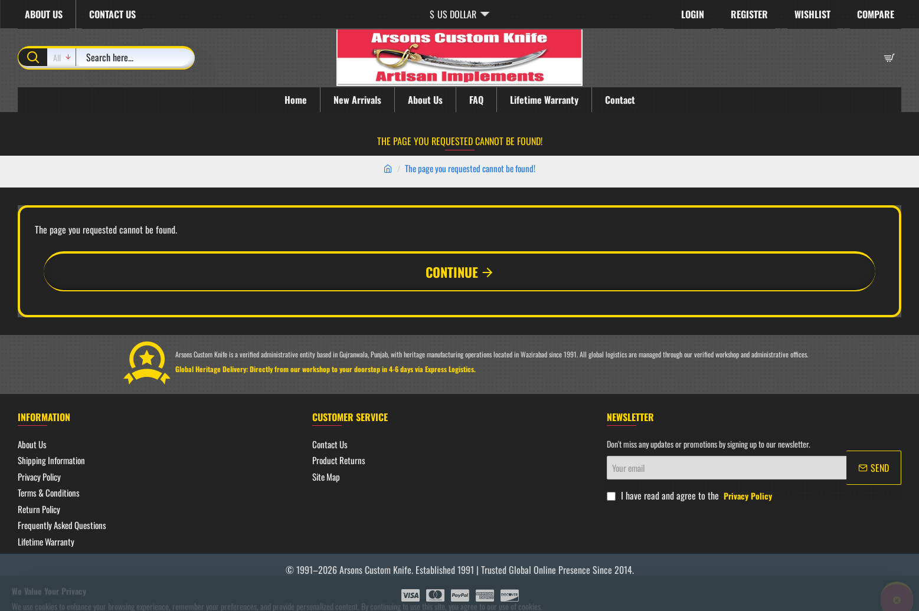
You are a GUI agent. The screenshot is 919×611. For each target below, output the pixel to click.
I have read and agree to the (690, 495)
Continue (452, 271)
